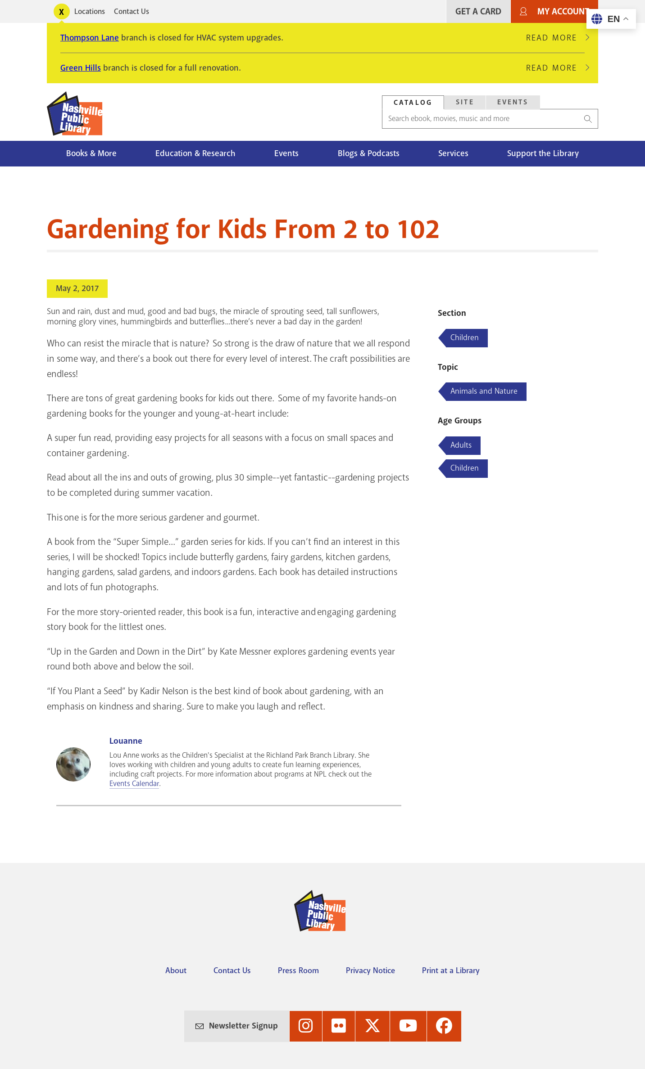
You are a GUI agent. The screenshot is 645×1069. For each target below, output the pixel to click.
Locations (89, 11)
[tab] (413, 102)
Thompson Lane (89, 37)
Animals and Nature (484, 391)
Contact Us (131, 11)
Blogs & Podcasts (369, 153)
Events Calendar (134, 783)
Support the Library (543, 153)
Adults (461, 445)
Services (453, 153)
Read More (555, 37)
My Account (563, 11)
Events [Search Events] (513, 102)
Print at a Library (451, 970)
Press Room (298, 970)
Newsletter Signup (243, 1025)
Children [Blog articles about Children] (464, 337)
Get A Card (478, 11)
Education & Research (195, 153)
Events (286, 153)
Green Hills (80, 68)
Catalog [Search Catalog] (413, 102)
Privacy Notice (370, 970)
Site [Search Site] (465, 102)
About (175, 970)
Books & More (91, 153)
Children (464, 468)
